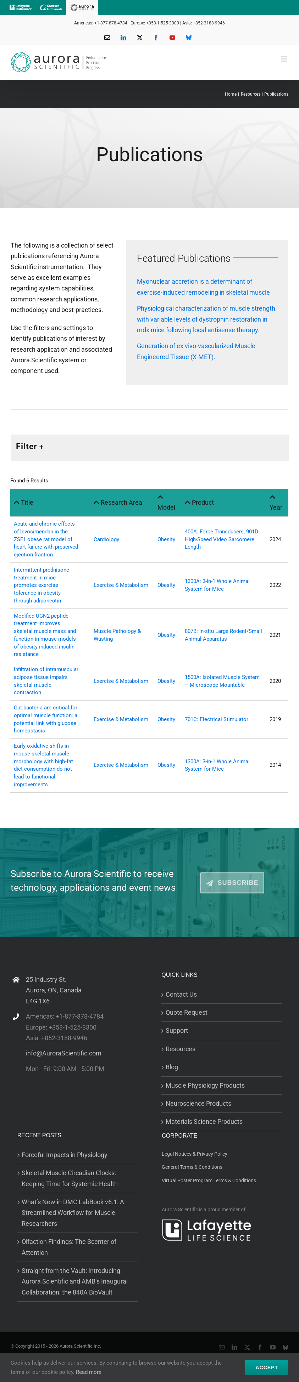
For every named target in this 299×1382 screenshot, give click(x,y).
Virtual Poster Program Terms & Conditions (209, 1180)
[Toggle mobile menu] (284, 59)
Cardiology (106, 539)
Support (177, 1030)
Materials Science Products (204, 1121)
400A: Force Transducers (214, 531)
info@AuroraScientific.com (63, 1053)
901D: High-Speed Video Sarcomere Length (222, 539)
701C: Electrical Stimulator (216, 719)
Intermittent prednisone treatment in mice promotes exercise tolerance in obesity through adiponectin (41, 585)
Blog (172, 1067)
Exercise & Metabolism (121, 585)
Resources (180, 1049)
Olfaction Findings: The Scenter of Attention (69, 1247)
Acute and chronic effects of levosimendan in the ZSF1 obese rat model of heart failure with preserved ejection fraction (46, 539)
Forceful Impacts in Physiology (64, 1155)
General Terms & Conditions (192, 1167)
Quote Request (186, 1012)
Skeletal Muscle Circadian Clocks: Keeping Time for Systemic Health (70, 1178)
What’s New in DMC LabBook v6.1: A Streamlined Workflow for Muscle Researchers (73, 1212)
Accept (266, 1367)
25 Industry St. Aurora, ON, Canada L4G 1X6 (54, 990)
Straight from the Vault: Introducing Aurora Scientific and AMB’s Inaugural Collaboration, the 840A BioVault (75, 1281)
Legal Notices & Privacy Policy (194, 1154)
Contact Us (181, 994)
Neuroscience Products (198, 1103)
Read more (88, 1372)
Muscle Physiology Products (205, 1085)
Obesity (166, 539)
